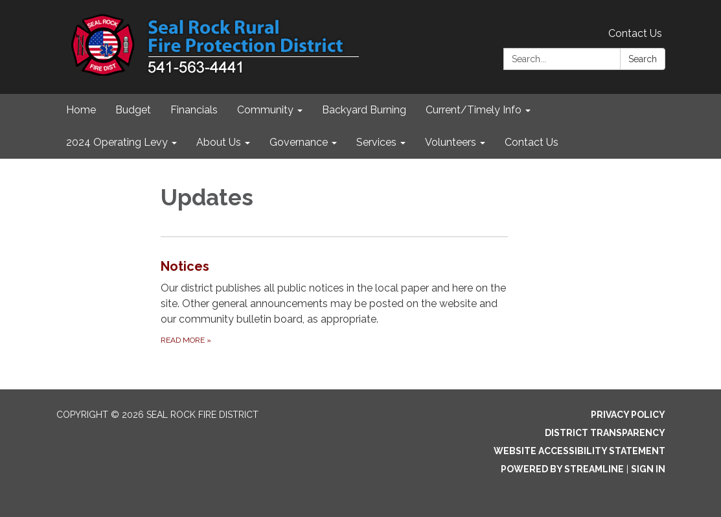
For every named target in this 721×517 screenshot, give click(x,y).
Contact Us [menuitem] (531, 142)
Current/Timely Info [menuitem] (473, 110)
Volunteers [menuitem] (450, 142)
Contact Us (635, 33)
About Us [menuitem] (218, 142)
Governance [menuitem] (298, 142)
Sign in (648, 469)
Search (642, 59)
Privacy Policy (628, 414)
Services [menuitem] (376, 142)
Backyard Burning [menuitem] (364, 110)
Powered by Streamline (562, 469)
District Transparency (605, 433)
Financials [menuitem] (194, 110)
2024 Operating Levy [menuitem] (117, 142)
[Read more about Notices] (334, 301)
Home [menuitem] (81, 110)
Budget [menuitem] (133, 110)
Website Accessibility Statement (579, 451)
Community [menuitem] (265, 110)
